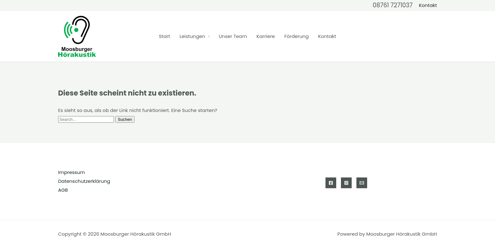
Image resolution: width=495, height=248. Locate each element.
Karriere (265, 36)
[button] (428, 5)
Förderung (296, 36)
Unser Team (233, 36)
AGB (63, 190)
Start (164, 36)
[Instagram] (346, 182)
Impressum (71, 172)
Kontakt (327, 36)
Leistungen (192, 36)
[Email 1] (361, 182)
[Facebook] (330, 182)
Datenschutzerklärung (84, 181)
